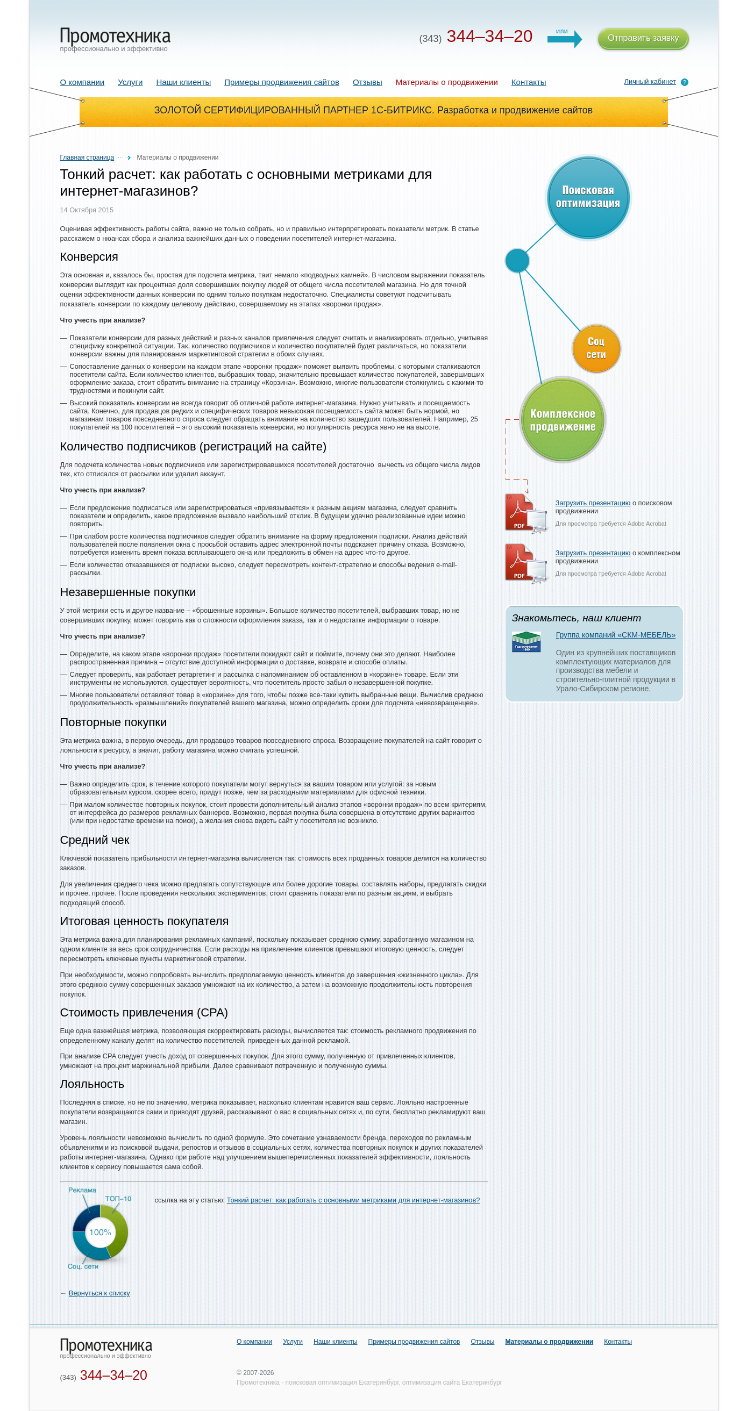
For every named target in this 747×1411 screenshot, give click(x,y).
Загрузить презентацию (593, 503)
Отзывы (367, 82)
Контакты (528, 82)
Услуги (130, 82)
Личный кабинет (650, 81)
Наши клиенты (183, 82)
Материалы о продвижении (549, 1341)
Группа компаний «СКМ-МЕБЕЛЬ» (616, 635)
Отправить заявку (643, 39)
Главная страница (87, 157)
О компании (82, 82)
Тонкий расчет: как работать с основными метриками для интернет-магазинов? (353, 1200)
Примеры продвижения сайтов (281, 82)
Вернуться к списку (99, 1293)
